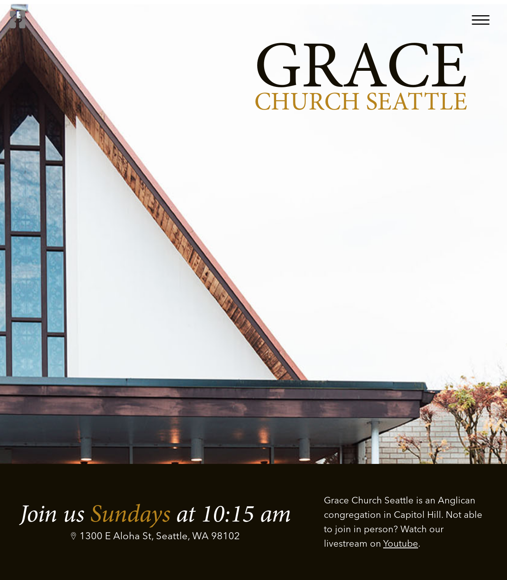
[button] (480, 19)
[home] (18, 19)
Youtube (400, 543)
